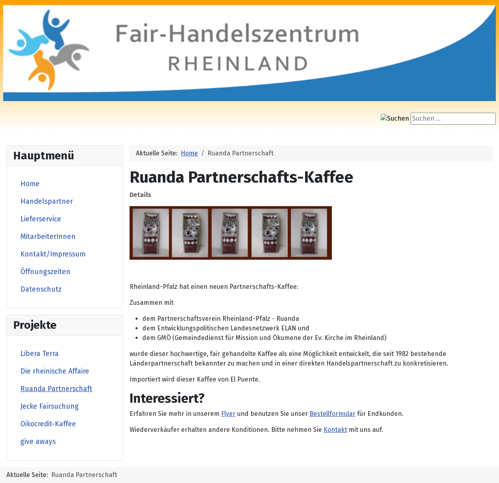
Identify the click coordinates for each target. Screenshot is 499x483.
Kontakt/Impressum (53, 254)
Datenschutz (41, 289)
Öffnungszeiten (45, 272)
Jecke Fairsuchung (49, 406)
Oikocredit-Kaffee (48, 424)
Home (30, 184)
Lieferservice (40, 219)
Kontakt (335, 429)
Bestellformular (332, 413)
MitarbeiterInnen (48, 237)
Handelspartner (46, 201)
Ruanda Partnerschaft (56, 389)
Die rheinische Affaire (54, 371)
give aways (38, 441)
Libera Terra (39, 354)
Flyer (228, 413)
